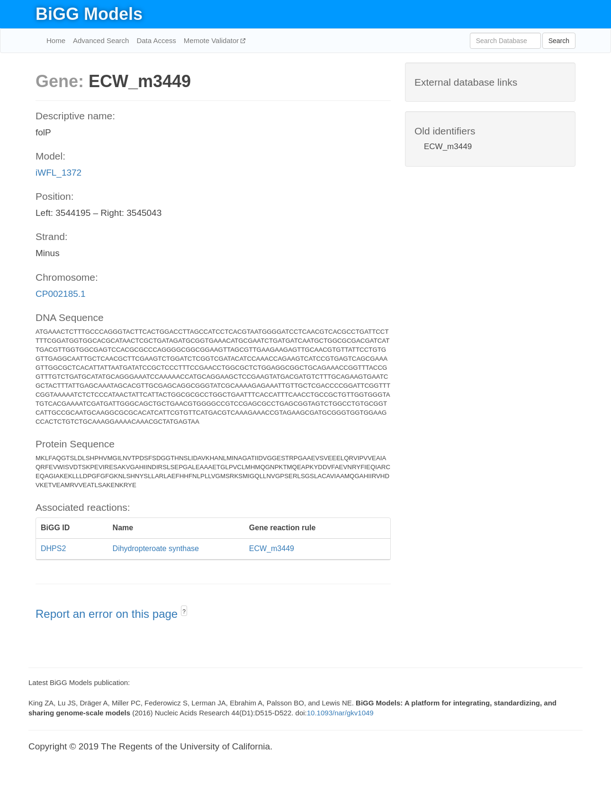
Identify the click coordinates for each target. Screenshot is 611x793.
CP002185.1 (61, 294)
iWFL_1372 (58, 173)
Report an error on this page (108, 613)
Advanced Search (101, 40)
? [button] (184, 611)
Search (558, 41)
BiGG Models (89, 14)
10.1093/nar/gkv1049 (340, 713)
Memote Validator (212, 40)
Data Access (156, 40)
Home (55, 40)
